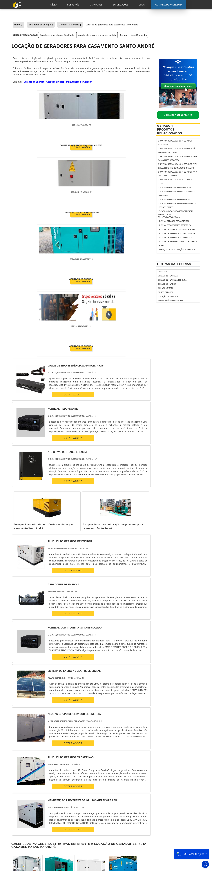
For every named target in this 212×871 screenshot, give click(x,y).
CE (107, 765)
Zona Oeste (54, 793)
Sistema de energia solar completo (176, 237)
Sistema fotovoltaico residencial (175, 225)
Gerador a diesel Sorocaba (133, 35)
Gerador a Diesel (55, 81)
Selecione (18, 765)
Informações (179, 844)
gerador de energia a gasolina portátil (97, 35)
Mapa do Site (178, 848)
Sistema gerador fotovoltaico (174, 221)
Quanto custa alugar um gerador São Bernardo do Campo (177, 150)
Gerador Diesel (165, 288)
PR (64, 765)
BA (98, 765)
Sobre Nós (177, 836)
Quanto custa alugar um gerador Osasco (175, 181)
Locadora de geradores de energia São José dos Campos (177, 205)
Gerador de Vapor (167, 284)
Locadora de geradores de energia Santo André (175, 213)
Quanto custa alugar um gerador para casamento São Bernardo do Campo (177, 166)
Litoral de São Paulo (126, 793)
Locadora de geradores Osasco (174, 199)
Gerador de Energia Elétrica (172, 280)
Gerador (162, 271)
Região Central (20, 793)
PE (90, 765)
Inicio (175, 832)
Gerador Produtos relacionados (169, 129)
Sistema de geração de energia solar (177, 229)
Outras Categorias (174, 264)
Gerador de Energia (34, 81)
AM (129, 765)
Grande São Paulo (103, 793)
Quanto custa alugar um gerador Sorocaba (175, 143)
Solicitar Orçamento (178, 115)
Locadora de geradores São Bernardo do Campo (177, 193)
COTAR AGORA (29, 147)
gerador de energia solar (125, 837)
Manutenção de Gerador (79, 81)
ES (47, 765)
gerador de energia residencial (121, 831)
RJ (29, 765)
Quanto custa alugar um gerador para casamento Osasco (177, 174)
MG (38, 765)
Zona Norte (38, 793)
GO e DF (118, 765)
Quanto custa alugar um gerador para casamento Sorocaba (177, 158)
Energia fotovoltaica (169, 217)
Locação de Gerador (168, 296)
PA (139, 765)
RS (81, 765)
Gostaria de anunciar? (180, 824)
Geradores (177, 840)
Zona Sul (69, 793)
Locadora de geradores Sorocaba (175, 187)
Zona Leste (84, 793)
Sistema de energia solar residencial (177, 233)
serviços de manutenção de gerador (177, 249)
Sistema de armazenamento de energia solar (178, 243)
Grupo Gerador (166, 292)
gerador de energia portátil (126, 825)
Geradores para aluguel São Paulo (57, 35)
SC (73, 765)
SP (55, 765)
